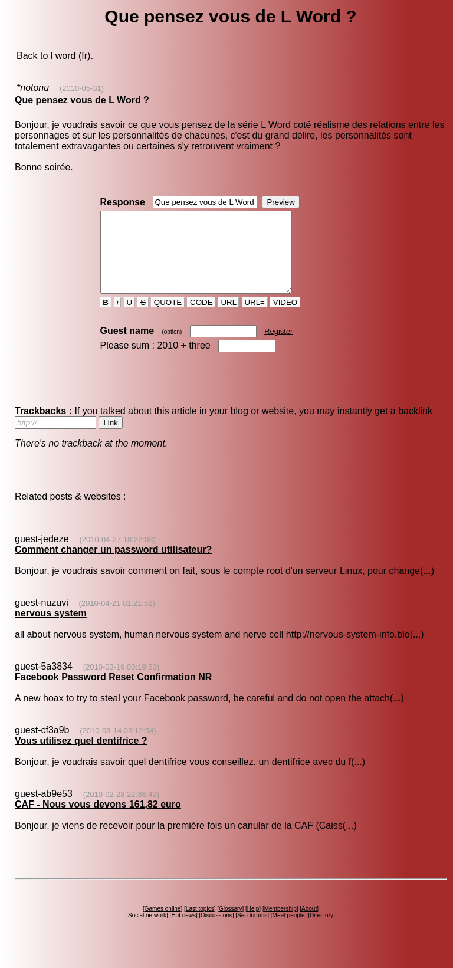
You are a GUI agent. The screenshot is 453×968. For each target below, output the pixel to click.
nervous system (51, 629)
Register (278, 347)
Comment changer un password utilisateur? (113, 565)
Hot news (183, 931)
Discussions (216, 931)
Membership (280, 924)
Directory (321, 931)
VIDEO (285, 318)
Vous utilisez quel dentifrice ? (81, 757)
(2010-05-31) (82, 88)
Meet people (289, 931)
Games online (163, 924)
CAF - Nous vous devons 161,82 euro (98, 820)
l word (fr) (71, 56)
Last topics (200, 924)
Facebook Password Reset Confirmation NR (113, 693)
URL (229, 318)
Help (253, 924)
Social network (147, 931)
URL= (254, 318)
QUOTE (168, 318)
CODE (201, 318)
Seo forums (252, 931)
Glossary (230, 924)
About (309, 924)
